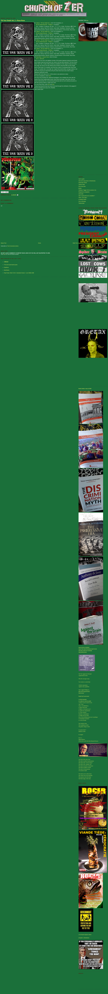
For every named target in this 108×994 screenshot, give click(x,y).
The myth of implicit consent (85, 767)
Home (39, 243)
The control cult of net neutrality (85, 775)
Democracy (81, 693)
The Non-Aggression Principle (85, 673)
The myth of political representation (86, 761)
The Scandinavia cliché (83, 725)
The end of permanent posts (10, 264)
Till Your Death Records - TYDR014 (44, 24)
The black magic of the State (85, 778)
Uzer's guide (81, 179)
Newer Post (3, 243)
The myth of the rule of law (84, 759)
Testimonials (81, 203)
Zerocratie (81, 193)
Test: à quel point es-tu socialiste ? (87, 195)
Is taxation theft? (82, 199)
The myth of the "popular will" (85, 764)
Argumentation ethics (83, 675)
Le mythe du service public (85, 701)
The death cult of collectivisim (85, 773)
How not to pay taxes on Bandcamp (87, 180)
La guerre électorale (83, 707)
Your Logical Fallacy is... (84, 689)
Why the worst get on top (84, 678)
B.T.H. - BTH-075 (40, 58)
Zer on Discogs (82, 201)
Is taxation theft (82, 729)
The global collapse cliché (84, 726)
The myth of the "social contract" (86, 762)
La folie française (83, 699)
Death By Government (84, 696)
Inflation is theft (82, 731)
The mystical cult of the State (85, 777)
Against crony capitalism (84, 686)
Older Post (75, 243)
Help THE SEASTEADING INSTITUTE (88, 649)
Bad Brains (6, 270)
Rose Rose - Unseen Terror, (43, 57)
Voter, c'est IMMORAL (84, 705)
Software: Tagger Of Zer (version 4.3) (87, 190)
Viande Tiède (82, 184)
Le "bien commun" (83, 712)
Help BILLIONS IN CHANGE (85, 650)
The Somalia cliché (83, 723)
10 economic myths (83, 770)
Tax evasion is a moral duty (84, 682)
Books (80, 188)
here (50, 75)
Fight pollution (82, 739)
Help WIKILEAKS (83, 652)
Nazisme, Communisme (84, 714)
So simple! (81, 734)
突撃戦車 (6, 261)
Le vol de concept (82, 720)
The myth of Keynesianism (84, 769)
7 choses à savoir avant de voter (85, 702)
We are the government (84, 691)
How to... (80, 737)
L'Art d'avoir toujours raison (85, 934)
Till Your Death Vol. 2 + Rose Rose (13, 20)
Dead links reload (83, 182)
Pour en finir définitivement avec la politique (88, 717)
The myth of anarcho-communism (86, 765)
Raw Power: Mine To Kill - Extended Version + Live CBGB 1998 (19, 273)
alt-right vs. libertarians (84, 937)
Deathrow (6, 267)
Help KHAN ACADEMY (84, 647)
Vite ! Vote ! (81, 704)
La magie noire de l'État (84, 715)
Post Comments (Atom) (12, 246)
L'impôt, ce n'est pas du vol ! (85, 709)
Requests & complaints (84, 192)
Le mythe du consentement (84, 710)
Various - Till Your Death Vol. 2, (43, 23)
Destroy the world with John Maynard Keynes (88, 741)
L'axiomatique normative (84, 718)
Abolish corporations (83, 685)
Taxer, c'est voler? (83, 197)
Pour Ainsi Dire (82, 186)
